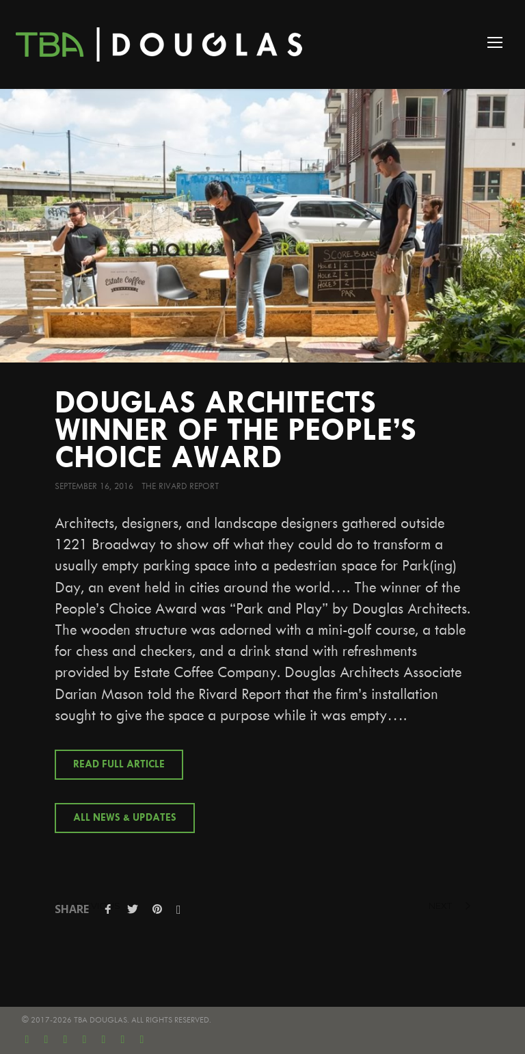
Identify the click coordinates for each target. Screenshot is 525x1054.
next (449, 905)
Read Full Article (119, 764)
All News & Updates (124, 818)
